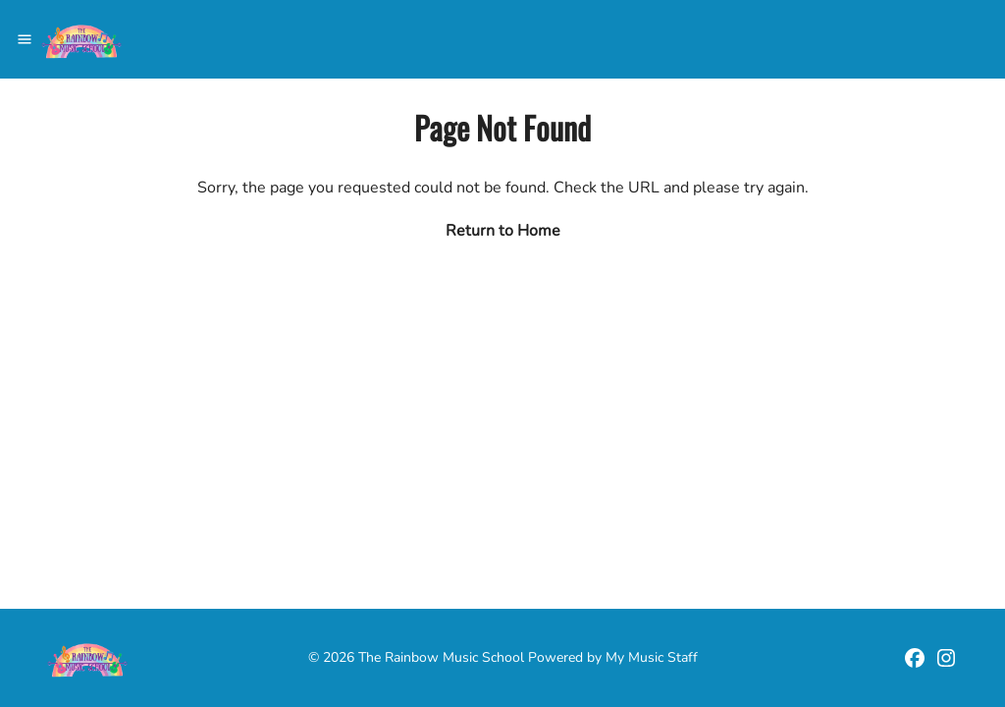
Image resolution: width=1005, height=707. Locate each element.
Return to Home (503, 231)
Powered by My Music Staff (613, 657)
